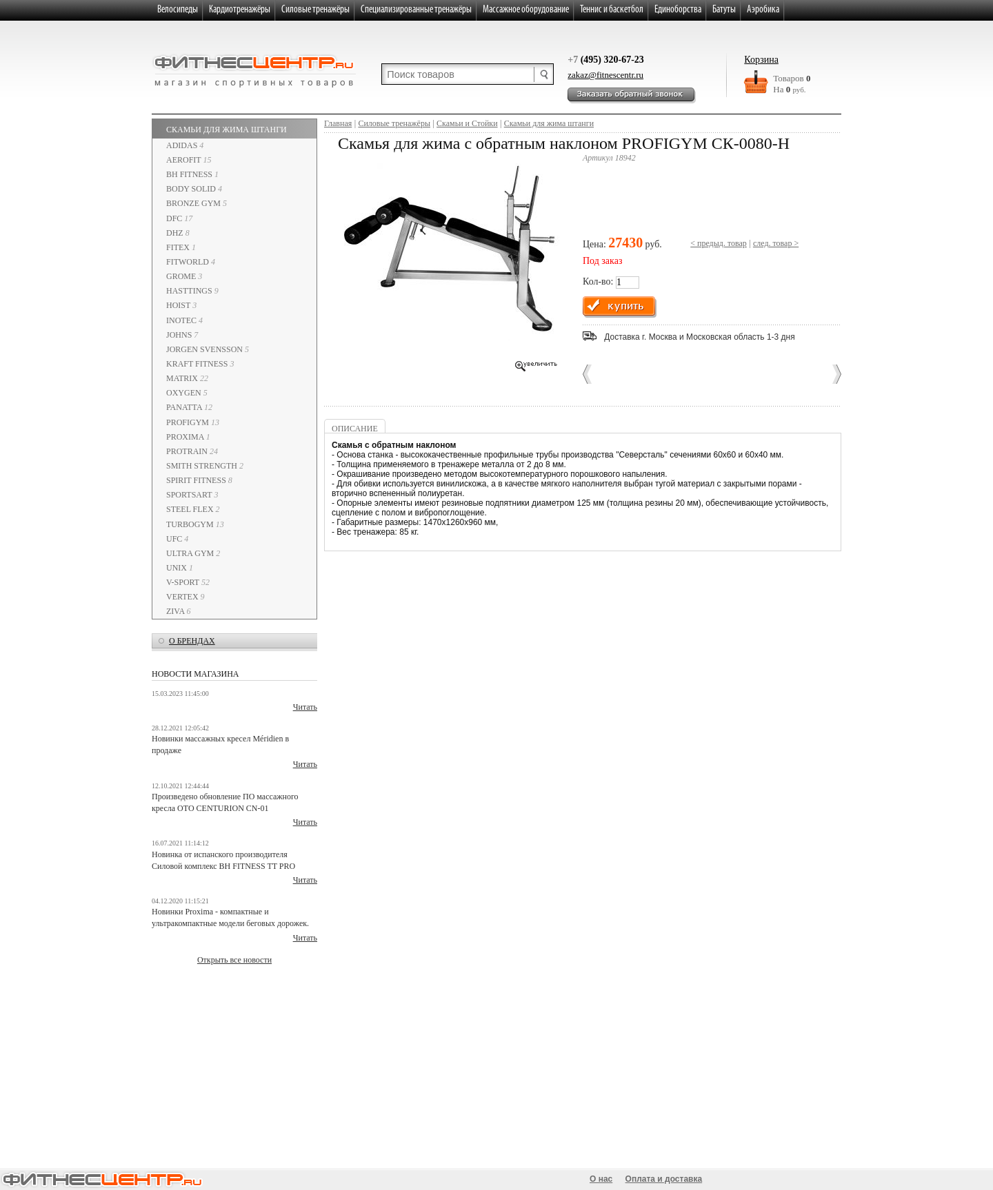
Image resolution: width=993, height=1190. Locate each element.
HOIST (181, 305)
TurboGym (195, 524)
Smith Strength (204, 466)
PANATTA (189, 407)
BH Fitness (192, 174)
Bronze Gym (196, 203)
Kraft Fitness (200, 364)
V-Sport (188, 582)
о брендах (192, 641)
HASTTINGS (192, 291)
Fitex (181, 247)
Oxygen (187, 393)
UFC (177, 539)
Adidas (184, 145)
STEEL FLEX (193, 509)
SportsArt (192, 495)
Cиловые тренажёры (394, 123)
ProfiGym (192, 422)
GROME (184, 276)
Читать (305, 707)
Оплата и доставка (664, 1179)
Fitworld (190, 262)
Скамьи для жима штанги (226, 129)
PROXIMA (188, 437)
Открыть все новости (234, 960)
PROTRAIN (192, 451)
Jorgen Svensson (207, 349)
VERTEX (185, 597)
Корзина (761, 59)
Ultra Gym (193, 553)
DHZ (178, 233)
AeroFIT (188, 160)
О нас (601, 1179)
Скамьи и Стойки (467, 123)
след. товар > (776, 243)
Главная (338, 123)
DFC (179, 218)
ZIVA (178, 611)
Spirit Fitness (199, 480)
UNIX (179, 568)
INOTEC (184, 320)
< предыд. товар (718, 243)
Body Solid (194, 189)
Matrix (187, 378)
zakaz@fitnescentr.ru (605, 75)
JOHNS (182, 335)
